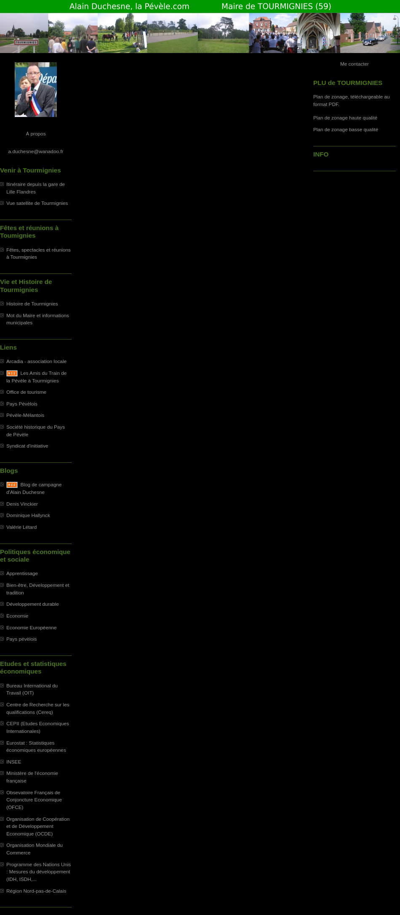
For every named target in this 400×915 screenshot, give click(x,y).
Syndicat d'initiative (27, 445)
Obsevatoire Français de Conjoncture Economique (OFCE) (34, 800)
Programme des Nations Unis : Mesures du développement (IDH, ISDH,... (38, 872)
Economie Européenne (31, 627)
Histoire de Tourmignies (32, 303)
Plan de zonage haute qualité (345, 117)
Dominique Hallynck (28, 515)
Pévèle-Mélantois (25, 415)
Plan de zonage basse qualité (345, 129)
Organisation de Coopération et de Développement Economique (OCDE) (37, 826)
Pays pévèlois (21, 639)
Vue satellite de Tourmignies (37, 203)
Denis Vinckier (22, 504)
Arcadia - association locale (36, 361)
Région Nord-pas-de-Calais (36, 891)
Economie (17, 615)
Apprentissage (22, 573)
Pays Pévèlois (21, 403)
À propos (35, 133)
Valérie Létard (21, 527)
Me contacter (354, 63)
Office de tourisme (26, 392)
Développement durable (32, 604)
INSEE (13, 761)
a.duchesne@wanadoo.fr (36, 151)
